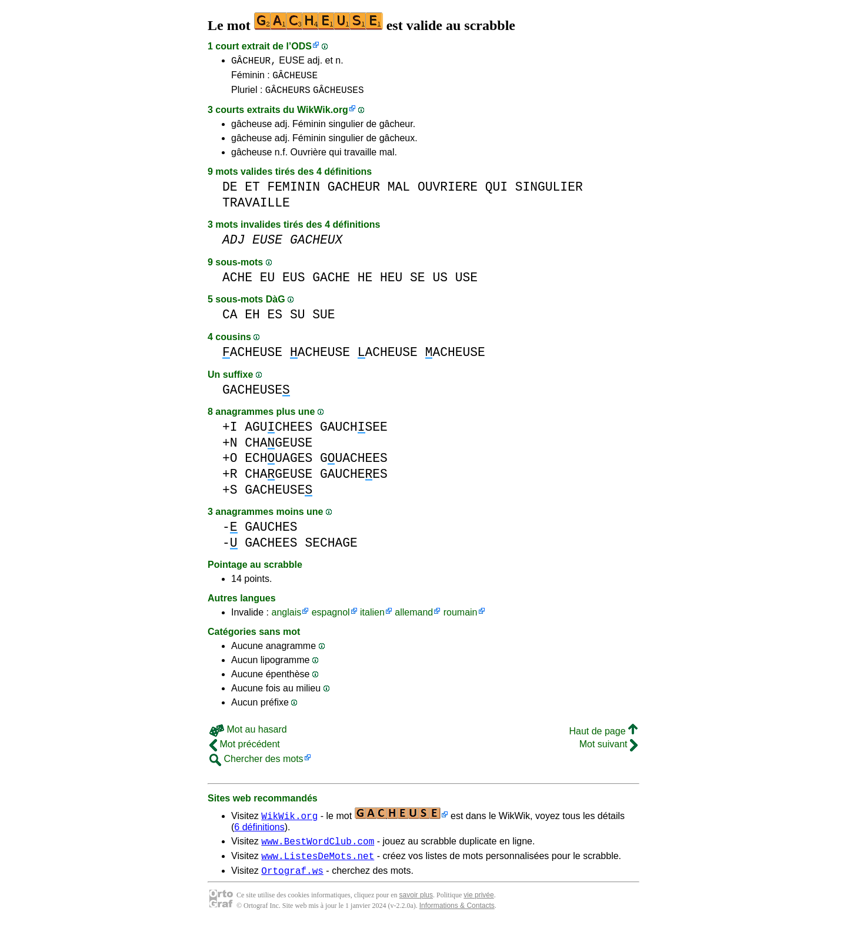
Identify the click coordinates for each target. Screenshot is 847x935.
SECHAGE (331, 548)
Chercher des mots (256, 764)
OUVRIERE (448, 192)
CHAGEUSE (278, 448)
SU (297, 319)
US (440, 282)
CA (230, 319)
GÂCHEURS (288, 94)
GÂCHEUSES (338, 94)
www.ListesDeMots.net (317, 864)
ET (252, 192)
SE (417, 282)
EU (267, 282)
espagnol (331, 618)
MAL (399, 192)
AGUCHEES (278, 432)
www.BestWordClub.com (317, 847)
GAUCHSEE (354, 432)
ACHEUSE (252, 357)
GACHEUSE (256, 395)
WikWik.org (322, 115)
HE (365, 282)
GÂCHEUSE (295, 78)
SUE (323, 319)
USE (466, 282)
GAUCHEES (354, 479)
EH (252, 319)
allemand (414, 618)
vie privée (478, 905)
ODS (301, 46)
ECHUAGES (278, 463)
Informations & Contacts (457, 916)
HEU (391, 282)
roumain (460, 618)
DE (230, 192)
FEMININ (294, 192)
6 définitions (259, 832)
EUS (293, 282)
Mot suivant (608, 749)
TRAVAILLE (256, 208)
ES (275, 319)
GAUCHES (271, 532)
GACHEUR (354, 192)
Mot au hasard (248, 735)
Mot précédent (244, 749)
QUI (496, 192)
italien (372, 618)
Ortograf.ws (292, 880)
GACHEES (271, 548)
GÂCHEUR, (253, 61)
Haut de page (603, 736)
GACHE (331, 282)
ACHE (237, 282)
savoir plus (416, 905)
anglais (286, 618)
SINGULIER (549, 192)
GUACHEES (354, 463)
